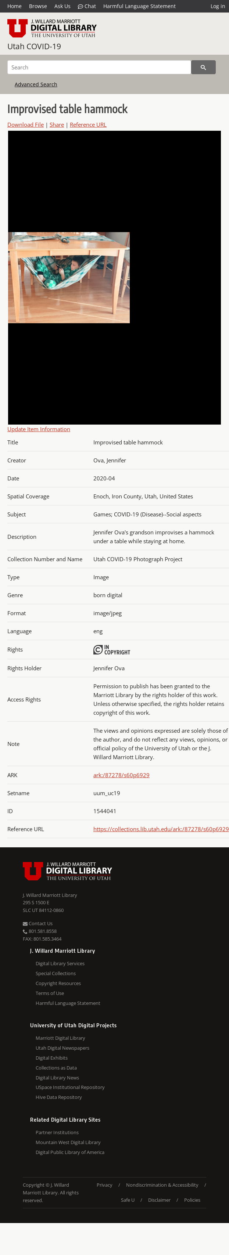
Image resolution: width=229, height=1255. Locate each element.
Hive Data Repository (59, 1097)
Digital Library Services (60, 963)
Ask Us (62, 6)
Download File (25, 124)
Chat (87, 6)
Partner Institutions (57, 1132)
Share (57, 124)
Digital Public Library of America (70, 1152)
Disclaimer (159, 1200)
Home (14, 6)
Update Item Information (38, 429)
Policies (192, 1200)
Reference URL (88, 124)
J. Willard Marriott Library (50, 895)
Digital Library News (57, 1077)
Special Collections (56, 973)
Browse (38, 6)
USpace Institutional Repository (70, 1087)
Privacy (104, 1185)
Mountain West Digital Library (68, 1142)
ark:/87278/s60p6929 (121, 775)
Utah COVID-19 (34, 46)
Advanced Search (36, 84)
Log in (218, 6)
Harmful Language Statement (139, 6)
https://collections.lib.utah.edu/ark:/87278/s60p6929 (161, 829)
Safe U (128, 1200)
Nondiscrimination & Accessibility (162, 1185)
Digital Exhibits (52, 1057)
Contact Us (38, 923)
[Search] (99, 67)
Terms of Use (50, 993)
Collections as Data (56, 1067)
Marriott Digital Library (60, 1038)
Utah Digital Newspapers (62, 1048)
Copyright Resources (58, 983)
